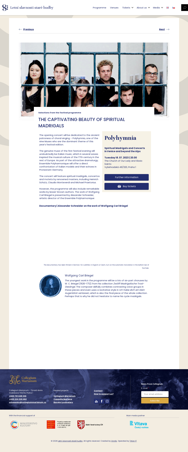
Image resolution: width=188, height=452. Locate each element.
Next (162, 29)
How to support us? (104, 394)
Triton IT (133, 441)
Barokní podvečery (63, 402)
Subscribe (155, 400)
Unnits (114, 441)
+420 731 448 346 (17, 396)
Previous (28, 29)
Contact (98, 390)
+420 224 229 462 (18, 399)
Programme (99, 7)
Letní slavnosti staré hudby (70, 441)
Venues (114, 7)
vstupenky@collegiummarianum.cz (27, 402)
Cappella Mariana (63, 399)
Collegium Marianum (65, 396)
